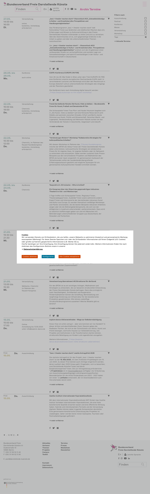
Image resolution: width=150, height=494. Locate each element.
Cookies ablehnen (30, 256)
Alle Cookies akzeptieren (70, 256)
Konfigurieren (48, 256)
